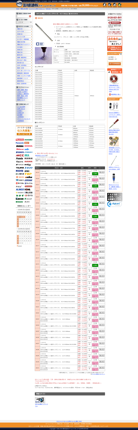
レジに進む (75, 421)
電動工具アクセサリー (23, 44)
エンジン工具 (21, 36)
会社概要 (19, 115)
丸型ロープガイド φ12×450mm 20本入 (115, 169)
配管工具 (19, 55)
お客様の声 (20, 113)
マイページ (59, 421)
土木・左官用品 (21, 65)
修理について (21, 100)
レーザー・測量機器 (23, 39)
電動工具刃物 (21, 42)
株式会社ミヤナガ (40, 155)
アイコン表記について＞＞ (98, 374)
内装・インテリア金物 (23, 76)
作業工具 (19, 49)
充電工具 (19, 34)
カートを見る (67, 421)
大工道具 (19, 47)
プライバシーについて (23, 119)
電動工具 (19, 29)
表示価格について (22, 98)
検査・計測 (20, 68)
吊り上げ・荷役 (21, 60)
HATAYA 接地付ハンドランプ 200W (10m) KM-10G (115, 114)
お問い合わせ (21, 109)
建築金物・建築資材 (23, 73)
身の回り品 (20, 62)
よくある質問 (21, 107)
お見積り (19, 111)
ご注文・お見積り (22, 92)
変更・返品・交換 (22, 96)
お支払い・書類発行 (23, 94)
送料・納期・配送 (22, 90)
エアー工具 (20, 31)
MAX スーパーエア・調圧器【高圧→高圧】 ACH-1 (115, 186)
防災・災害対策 (21, 83)
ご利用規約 (20, 117)
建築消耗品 (20, 81)
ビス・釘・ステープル (23, 70)
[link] (114, 204)
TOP (80, 421)
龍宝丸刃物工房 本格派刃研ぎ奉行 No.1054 (114, 132)
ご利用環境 (20, 121)
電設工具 (19, 52)
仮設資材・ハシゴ (22, 78)
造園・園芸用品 (21, 57)
